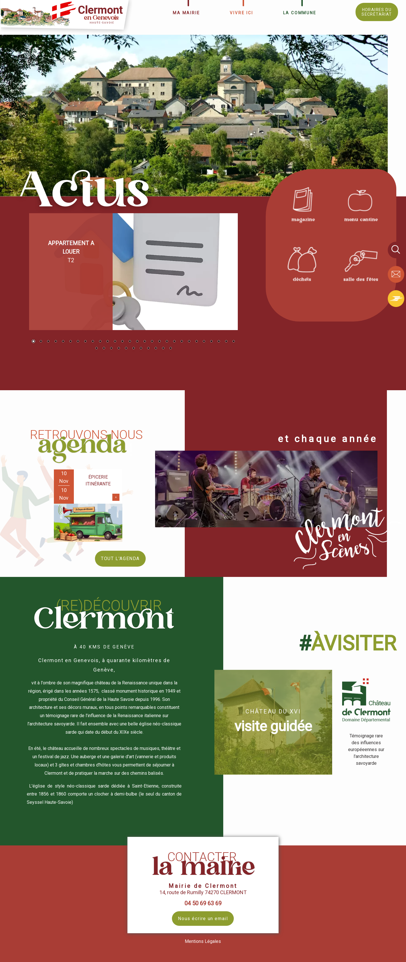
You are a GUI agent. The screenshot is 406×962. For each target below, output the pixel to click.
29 (96, 348)
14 (130, 342)
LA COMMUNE (299, 13)
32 (118, 348)
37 (156, 348)
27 (226, 342)
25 (211, 342)
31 (111, 348)
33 (126, 348)
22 (189, 342)
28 (233, 342)
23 (196, 342)
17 (152, 342)
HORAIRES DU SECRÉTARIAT (377, 12)
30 (104, 348)
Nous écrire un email (203, 918)
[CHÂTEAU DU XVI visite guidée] (273, 722)
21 (181, 342)
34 (133, 348)
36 (148, 348)
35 (141, 348)
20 (174, 342)
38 (163, 348)
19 (167, 342)
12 (115, 342)
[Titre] (302, 203)
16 (144, 342)
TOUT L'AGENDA (120, 558)
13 (122, 342)
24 (204, 342)
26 (219, 342)
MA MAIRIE (186, 13)
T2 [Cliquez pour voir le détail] (71, 252)
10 (100, 342)
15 (137, 342)
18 (159, 342)
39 (170, 348)
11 (107, 342)
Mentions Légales (203, 941)
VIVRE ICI (241, 13)
